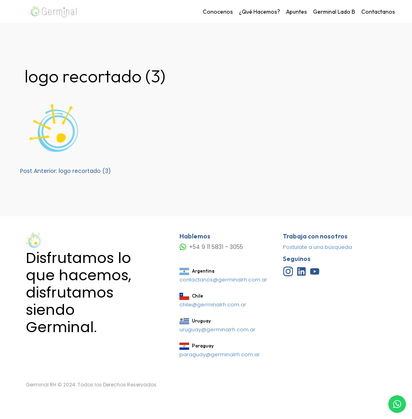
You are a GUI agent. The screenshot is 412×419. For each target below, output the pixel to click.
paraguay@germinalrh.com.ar (219, 354)
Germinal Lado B (334, 11)
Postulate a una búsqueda (317, 247)
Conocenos (218, 11)
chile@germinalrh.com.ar (212, 304)
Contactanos (378, 11)
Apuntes (296, 11)
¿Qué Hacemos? (259, 11)
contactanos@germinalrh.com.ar (223, 279)
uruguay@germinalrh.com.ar (217, 329)
